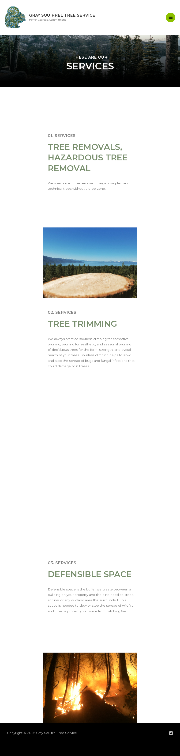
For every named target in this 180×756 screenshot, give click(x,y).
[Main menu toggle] (171, 17)
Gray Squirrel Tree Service (62, 15)
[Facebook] (171, 733)
